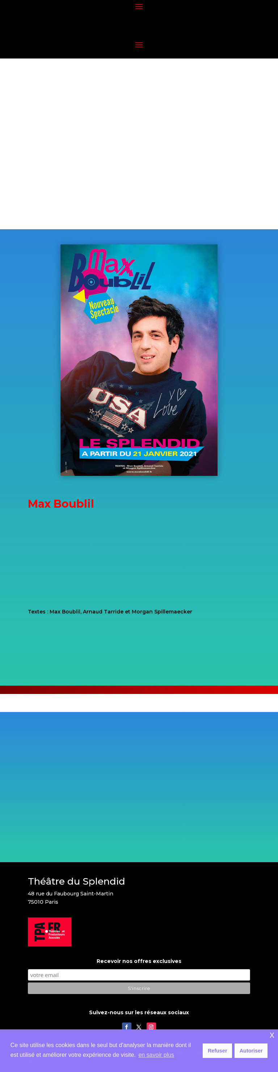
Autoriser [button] (251, 1051)
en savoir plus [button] (156, 1055)
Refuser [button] (217, 1051)
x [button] (272, 1034)
